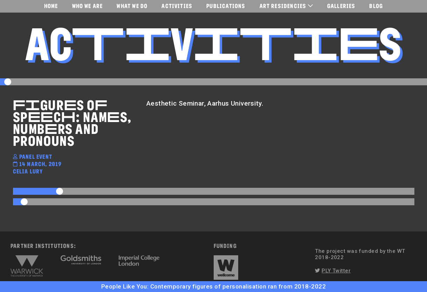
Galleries (341, 6)
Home (51, 6)
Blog (376, 6)
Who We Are (87, 6)
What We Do (132, 6)
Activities (176, 6)
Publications (225, 6)
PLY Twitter (336, 271)
